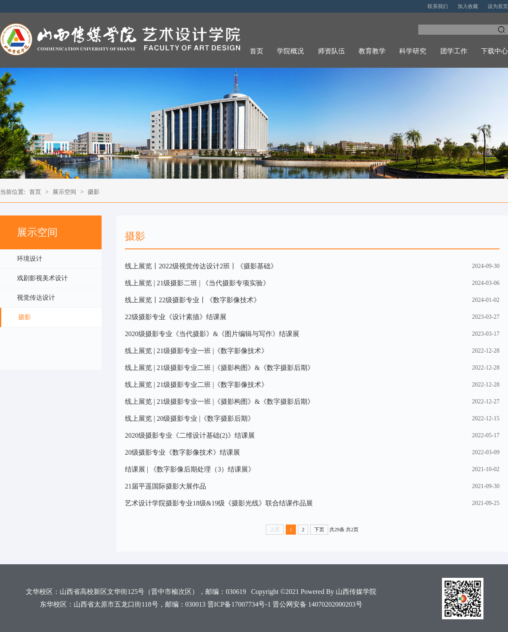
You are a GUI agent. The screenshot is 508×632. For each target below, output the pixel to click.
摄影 (93, 192)
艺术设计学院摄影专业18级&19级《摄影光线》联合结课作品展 (219, 503)
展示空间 (64, 192)
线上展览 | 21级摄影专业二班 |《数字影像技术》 (196, 384)
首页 (256, 51)
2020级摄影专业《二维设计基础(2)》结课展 (190, 435)
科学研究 (412, 51)
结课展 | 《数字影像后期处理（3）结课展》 (190, 469)
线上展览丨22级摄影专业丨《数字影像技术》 (192, 300)
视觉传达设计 (36, 297)
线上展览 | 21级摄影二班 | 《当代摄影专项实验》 (197, 283)
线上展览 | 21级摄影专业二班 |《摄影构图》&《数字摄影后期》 (219, 367)
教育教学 (372, 51)
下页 (319, 530)
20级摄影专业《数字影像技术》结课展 (182, 452)
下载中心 (494, 51)
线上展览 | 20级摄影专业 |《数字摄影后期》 (189, 418)
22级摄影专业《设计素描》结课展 (175, 316)
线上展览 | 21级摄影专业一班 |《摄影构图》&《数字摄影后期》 (219, 401)
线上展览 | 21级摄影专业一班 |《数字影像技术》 (196, 350)
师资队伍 (331, 51)
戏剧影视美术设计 (42, 278)
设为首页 (498, 6)
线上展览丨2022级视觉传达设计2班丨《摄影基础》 (201, 266)
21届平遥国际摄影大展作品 (165, 486)
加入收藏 (468, 6)
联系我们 (438, 6)
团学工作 (453, 51)
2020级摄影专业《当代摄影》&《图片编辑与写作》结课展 (212, 333)
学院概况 (290, 51)
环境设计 (29, 258)
